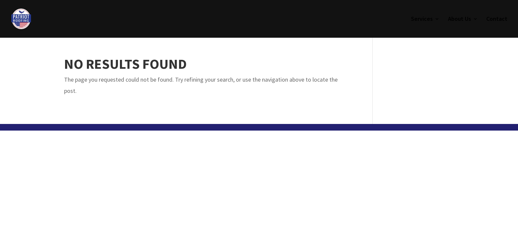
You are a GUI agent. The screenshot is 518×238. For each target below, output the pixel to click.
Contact (496, 19)
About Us (459, 19)
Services (422, 19)
